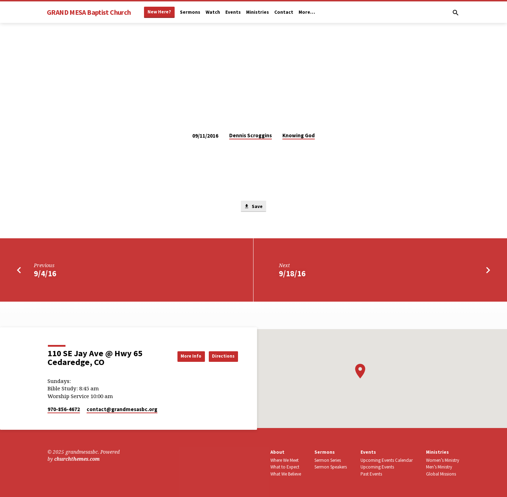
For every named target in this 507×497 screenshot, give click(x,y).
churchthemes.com (77, 458)
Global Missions (441, 474)
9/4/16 (45, 274)
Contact (283, 12)
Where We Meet (284, 460)
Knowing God (298, 135)
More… (307, 12)
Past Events (371, 474)
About (277, 452)
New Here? (159, 12)
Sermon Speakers (330, 467)
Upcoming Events (377, 467)
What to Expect (284, 467)
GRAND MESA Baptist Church (89, 12)
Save (253, 206)
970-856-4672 (64, 409)
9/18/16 (292, 274)
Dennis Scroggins (250, 135)
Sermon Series (327, 460)
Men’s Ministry (439, 467)
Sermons (190, 12)
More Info (181, 356)
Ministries (257, 12)
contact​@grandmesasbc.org (122, 409)
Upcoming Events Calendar (387, 460)
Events (233, 12)
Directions (220, 356)
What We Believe (285, 474)
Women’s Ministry (442, 460)
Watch (213, 12)
